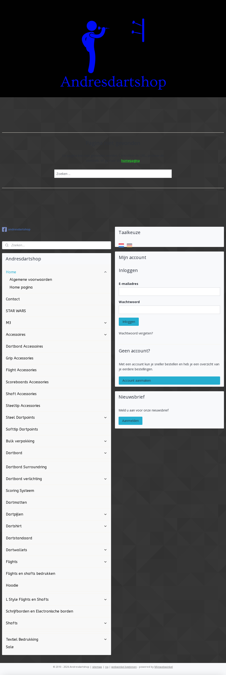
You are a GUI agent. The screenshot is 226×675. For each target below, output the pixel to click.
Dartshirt (56, 526)
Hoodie (12, 585)
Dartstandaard (19, 538)
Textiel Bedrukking (56, 639)
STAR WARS (16, 311)
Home (56, 272)
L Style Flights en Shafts (56, 599)
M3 (56, 323)
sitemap (97, 666)
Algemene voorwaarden (31, 279)
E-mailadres (128, 283)
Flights (56, 562)
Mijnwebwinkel (163, 666)
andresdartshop (16, 229)
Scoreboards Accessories (27, 382)
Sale (10, 647)
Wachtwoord (129, 302)
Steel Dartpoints (56, 417)
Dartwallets (56, 550)
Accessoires (56, 334)
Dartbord (56, 453)
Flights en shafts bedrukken (30, 573)
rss (106, 666)
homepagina (130, 160)
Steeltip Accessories (23, 406)
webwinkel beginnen (124, 666)
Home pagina (21, 287)
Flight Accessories (21, 370)
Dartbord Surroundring (26, 467)
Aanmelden (130, 420)
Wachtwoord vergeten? (136, 333)
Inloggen (128, 321)
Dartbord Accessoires (24, 346)
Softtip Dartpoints (22, 429)
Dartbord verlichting (56, 479)
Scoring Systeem (20, 490)
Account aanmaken (136, 380)
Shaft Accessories (21, 394)
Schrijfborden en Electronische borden (39, 611)
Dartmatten (16, 502)
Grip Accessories (19, 358)
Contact (13, 299)
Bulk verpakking (56, 441)
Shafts (56, 623)
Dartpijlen (56, 514)
